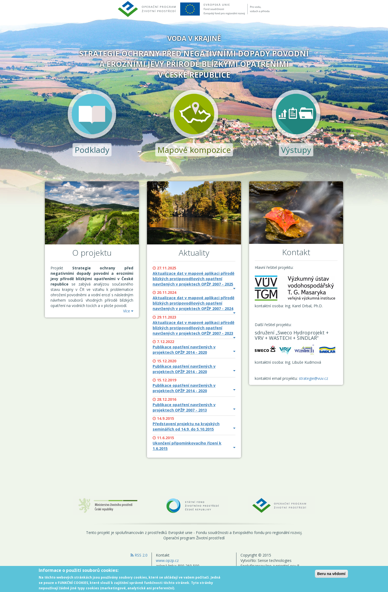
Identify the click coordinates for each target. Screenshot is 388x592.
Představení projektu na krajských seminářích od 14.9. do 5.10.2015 (194, 426)
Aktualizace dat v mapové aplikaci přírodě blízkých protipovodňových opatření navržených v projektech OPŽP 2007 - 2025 (194, 279)
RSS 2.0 (139, 555)
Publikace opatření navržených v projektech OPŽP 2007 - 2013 (194, 407)
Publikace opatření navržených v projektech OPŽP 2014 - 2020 (194, 349)
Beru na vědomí (331, 575)
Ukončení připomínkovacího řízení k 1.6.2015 (194, 446)
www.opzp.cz (167, 560)
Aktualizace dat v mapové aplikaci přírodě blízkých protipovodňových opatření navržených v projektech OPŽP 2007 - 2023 (194, 328)
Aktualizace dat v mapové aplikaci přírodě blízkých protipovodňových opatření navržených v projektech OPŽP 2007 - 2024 (194, 303)
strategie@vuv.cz (313, 378)
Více (128, 310)
